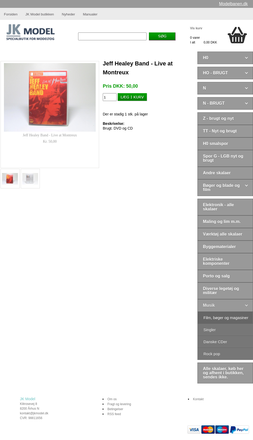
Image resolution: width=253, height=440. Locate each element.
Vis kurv (196, 28)
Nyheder (68, 14)
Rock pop (211, 354)
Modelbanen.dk (233, 4)
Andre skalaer (217, 173)
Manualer (90, 14)
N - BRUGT (214, 103)
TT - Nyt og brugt (220, 131)
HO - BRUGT (215, 73)
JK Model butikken (39, 14)
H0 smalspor (215, 143)
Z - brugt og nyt (218, 118)
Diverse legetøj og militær (221, 290)
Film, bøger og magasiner (225, 317)
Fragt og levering (119, 404)
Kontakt (198, 399)
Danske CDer (215, 341)
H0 (205, 57)
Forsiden (11, 14)
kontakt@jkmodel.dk (34, 413)
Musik (209, 305)
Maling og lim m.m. (222, 221)
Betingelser (115, 409)
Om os (112, 399)
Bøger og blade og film (221, 187)
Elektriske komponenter (216, 261)
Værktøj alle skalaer (222, 234)
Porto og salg (216, 276)
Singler (209, 329)
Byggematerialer (219, 246)
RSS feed (114, 414)
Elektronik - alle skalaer (218, 207)
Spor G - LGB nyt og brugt (223, 158)
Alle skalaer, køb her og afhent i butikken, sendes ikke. (223, 372)
